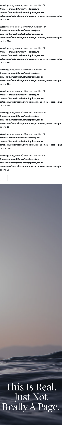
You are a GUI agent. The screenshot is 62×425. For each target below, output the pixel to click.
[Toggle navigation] (4, 178)
